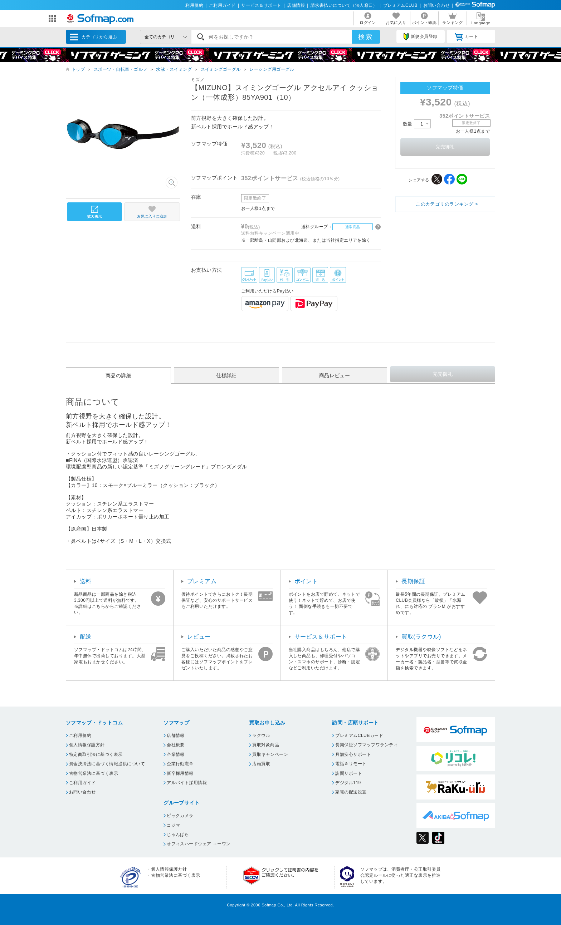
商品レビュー (334, 375)
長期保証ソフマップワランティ (366, 744)
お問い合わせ (436, 5)
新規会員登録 (420, 36)
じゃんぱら (178, 834)
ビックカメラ (180, 815)
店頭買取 (261, 763)
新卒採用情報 (180, 773)
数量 (417, 123)
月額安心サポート (353, 754)
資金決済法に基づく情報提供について (107, 763)
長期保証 (413, 581)
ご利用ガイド (222, 5)
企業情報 (176, 754)
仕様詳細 (226, 375)
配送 (86, 637)
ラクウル (261, 735)
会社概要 (176, 744)
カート (466, 37)
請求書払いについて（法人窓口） (344, 5)
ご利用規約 (80, 735)
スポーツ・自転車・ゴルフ (120, 69)
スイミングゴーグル (221, 69)
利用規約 (194, 5)
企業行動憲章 (180, 763)
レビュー (199, 637)
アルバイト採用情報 (187, 782)
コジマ (173, 825)
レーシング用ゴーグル (271, 69)
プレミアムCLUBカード (359, 735)
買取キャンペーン (270, 754)
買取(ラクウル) (421, 637)
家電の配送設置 (350, 791)
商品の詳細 (118, 375)
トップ (78, 69)
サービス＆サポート (261, 5)
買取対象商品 (265, 744)
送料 (86, 581)
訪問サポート (348, 773)
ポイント (306, 581)
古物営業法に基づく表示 (93, 773)
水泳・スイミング (174, 69)
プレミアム (201, 581)
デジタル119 (348, 782)
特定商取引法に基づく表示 (96, 754)
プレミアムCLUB (400, 5)
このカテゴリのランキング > (447, 204)
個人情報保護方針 (87, 744)
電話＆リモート (350, 763)
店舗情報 (296, 5)
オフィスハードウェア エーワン (199, 843)
